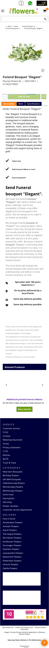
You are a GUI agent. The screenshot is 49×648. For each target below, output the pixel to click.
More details (24, 409)
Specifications (33, 104)
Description (9, 104)
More (21, 104)
